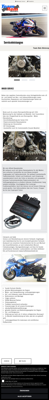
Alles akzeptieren (24, 396)
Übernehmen (24, 391)
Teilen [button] (22, 361)
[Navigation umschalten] (44, 8)
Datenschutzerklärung (18, 372)
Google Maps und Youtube (11, 381)
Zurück (6, 361)
